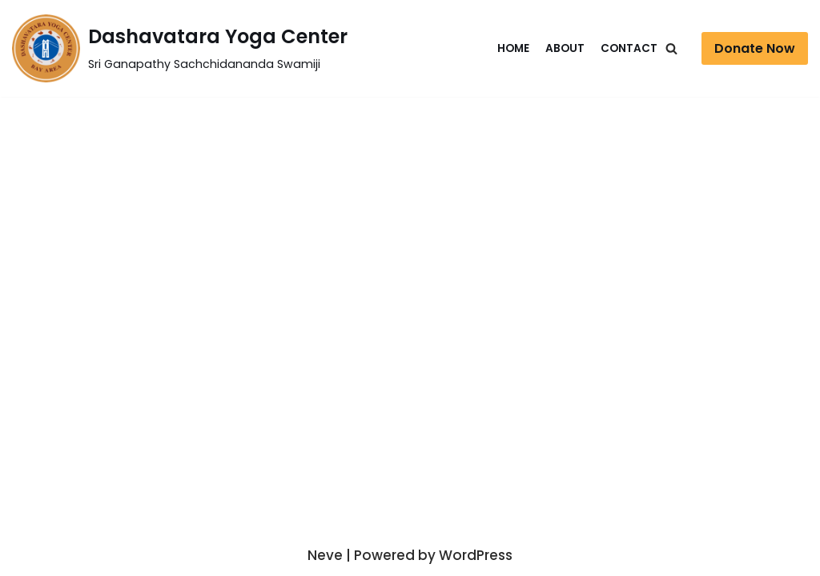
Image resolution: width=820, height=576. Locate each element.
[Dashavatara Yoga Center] (180, 48)
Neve (325, 555)
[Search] (671, 48)
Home (513, 48)
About (565, 48)
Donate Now (754, 48)
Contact (629, 48)
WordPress (475, 555)
